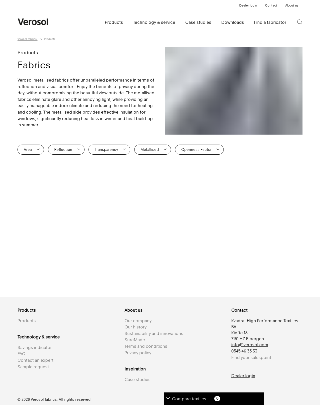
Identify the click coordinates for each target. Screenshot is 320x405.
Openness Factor (196, 149)
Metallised (149, 149)
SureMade (134, 339)
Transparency (106, 149)
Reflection (63, 149)
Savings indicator (35, 347)
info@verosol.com (249, 344)
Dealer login (248, 5)
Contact (271, 5)
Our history (135, 326)
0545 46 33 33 (244, 350)
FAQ (22, 353)
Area (28, 149)
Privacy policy (137, 352)
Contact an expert (36, 360)
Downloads (232, 22)
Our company (138, 320)
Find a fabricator (270, 22)
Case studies (198, 22)
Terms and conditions (145, 346)
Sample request (33, 366)
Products (114, 22)
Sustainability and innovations (153, 333)
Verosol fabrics (28, 39)
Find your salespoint (251, 357)
